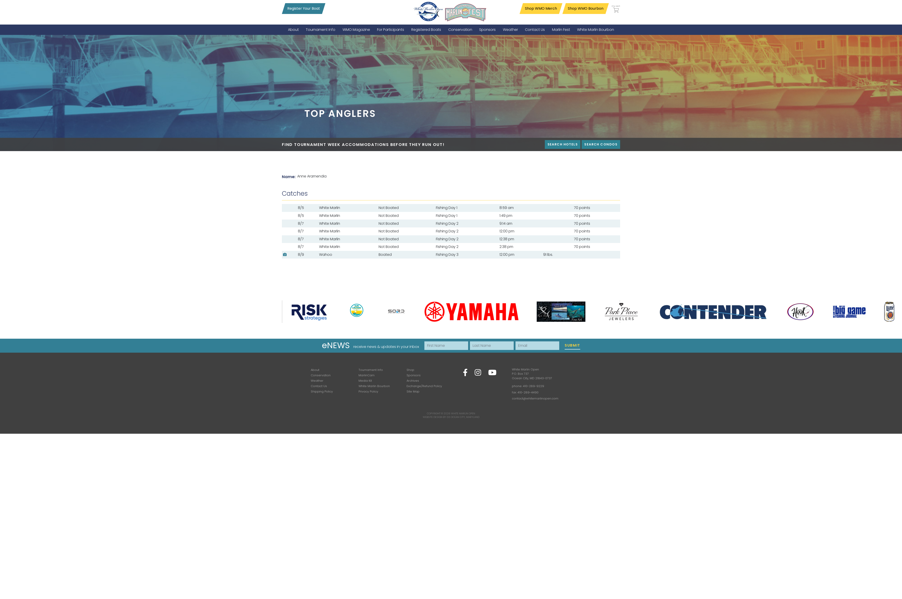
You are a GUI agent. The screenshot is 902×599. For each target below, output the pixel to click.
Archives (413, 381)
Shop (410, 370)
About (315, 370)
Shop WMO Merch (541, 8)
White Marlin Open (463, 413)
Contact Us (319, 386)
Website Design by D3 (436, 417)
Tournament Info (371, 370)
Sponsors (414, 375)
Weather (317, 381)
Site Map (413, 391)
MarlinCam (367, 375)
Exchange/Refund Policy (424, 386)
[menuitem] (293, 30)
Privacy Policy (368, 391)
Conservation (321, 375)
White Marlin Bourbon (374, 386)
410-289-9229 (533, 386)
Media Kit (365, 381)
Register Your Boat (303, 8)
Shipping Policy (322, 391)
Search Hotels (563, 144)
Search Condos (600, 144)
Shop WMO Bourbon (585, 8)
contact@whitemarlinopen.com (535, 398)
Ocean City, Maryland (465, 417)
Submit (572, 345)
